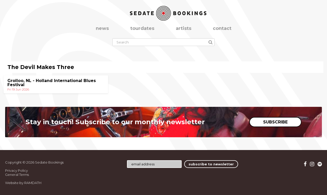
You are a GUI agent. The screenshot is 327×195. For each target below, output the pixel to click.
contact (222, 28)
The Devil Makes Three (40, 67)
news (102, 28)
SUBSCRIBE (275, 122)
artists (183, 28)
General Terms (17, 175)
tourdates (142, 28)
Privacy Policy (16, 170)
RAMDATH (32, 183)
